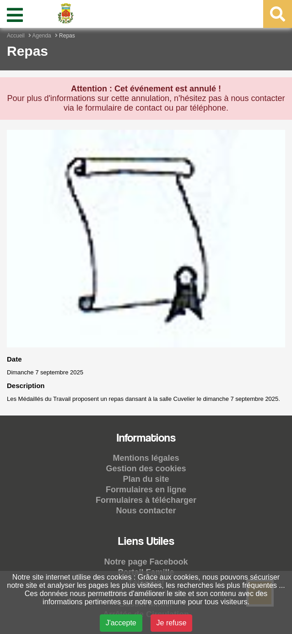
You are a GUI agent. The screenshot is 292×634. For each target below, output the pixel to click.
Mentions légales (146, 458)
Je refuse (172, 623)
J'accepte (121, 623)
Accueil (16, 35)
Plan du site (146, 479)
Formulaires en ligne (146, 489)
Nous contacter (146, 510)
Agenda (41, 35)
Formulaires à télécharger (146, 500)
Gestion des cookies (146, 468)
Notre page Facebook (146, 561)
